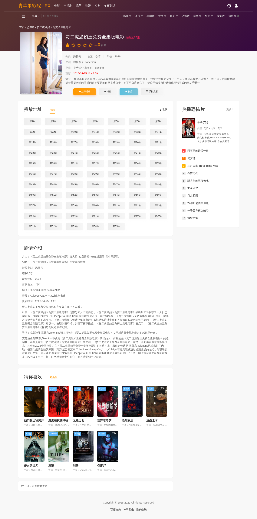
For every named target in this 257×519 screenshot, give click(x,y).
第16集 (53, 142)
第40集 (116, 174)
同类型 (54, 377)
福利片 (127, 16)
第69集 (137, 215)
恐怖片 (185, 16)
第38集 (74, 174)
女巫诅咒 (190, 188)
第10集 (74, 132)
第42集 (158, 174)
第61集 (116, 205)
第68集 (116, 215)
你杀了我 (202, 122)
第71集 (32, 226)
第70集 (158, 215)
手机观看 (152, 91)
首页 (47, 5)
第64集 (32, 215)
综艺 (78, 5)
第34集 (137, 163)
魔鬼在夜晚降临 (58, 420)
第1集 (32, 121)
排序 (162, 109)
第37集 (53, 174)
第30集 (53, 163)
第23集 (53, 153)
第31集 (74, 163)
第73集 (74, 226)
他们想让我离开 (34, 420)
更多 (229, 109)
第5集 (116, 121)
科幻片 (174, 16)
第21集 (158, 142)
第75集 (116, 226)
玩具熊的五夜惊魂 (195, 181)
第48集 (137, 184)
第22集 (32, 153)
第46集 (95, 184)
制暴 (75, 465)
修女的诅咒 (31, 465)
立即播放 (84, 91)
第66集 (74, 215)
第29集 (32, 163)
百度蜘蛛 (115, 509)
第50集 (32, 195)
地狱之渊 (190, 218)
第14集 (158, 132)
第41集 (137, 174)
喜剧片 (150, 16)
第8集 (32, 132)
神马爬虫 (128, 509)
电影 (57, 5)
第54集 (116, 195)
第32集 (95, 163)
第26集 (116, 153)
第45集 (74, 184)
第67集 (95, 215)
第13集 (137, 132)
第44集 (53, 184)
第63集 (158, 205)
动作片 (139, 16)
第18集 (95, 142)
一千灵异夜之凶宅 (195, 210)
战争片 (221, 16)
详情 (196, 82)
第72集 (53, 226)
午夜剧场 (109, 5)
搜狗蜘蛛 (141, 509)
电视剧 (68, 5)
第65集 (53, 215)
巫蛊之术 (152, 420)
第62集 (137, 205)
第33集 (116, 163)
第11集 (95, 132)
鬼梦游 (188, 158)
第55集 (137, 195)
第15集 (32, 142)
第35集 (158, 163)
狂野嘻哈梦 (104, 420)
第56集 (158, 195)
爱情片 (162, 16)
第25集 (95, 153)
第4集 (95, 121)
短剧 (97, 5)
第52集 (74, 195)
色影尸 (101, 465)
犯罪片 (209, 16)
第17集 (74, 142)
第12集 (116, 132)
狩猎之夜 (190, 173)
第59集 (74, 205)
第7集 (158, 121)
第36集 (32, 174)
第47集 (116, 184)
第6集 (137, 121)
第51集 (53, 195)
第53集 (95, 195)
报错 (107, 91)
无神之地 (78, 420)
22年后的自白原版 (195, 203)
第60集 (95, 205)
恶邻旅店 (127, 420)
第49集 (158, 184)
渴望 (51, 465)
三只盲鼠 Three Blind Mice (200, 166)
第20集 (137, 142)
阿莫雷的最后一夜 (195, 151)
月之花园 (190, 195)
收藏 (128, 91)
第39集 (95, 174)
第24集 (74, 153)
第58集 (53, 205)
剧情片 (197, 16)
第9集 (53, 132)
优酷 (52, 110)
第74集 (95, 226)
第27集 (137, 153)
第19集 (116, 142)
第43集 (32, 184)
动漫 (88, 5)
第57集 (32, 205)
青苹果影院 (29, 5)
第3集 (74, 121)
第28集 (158, 153)
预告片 (232, 16)
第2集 (53, 121)
